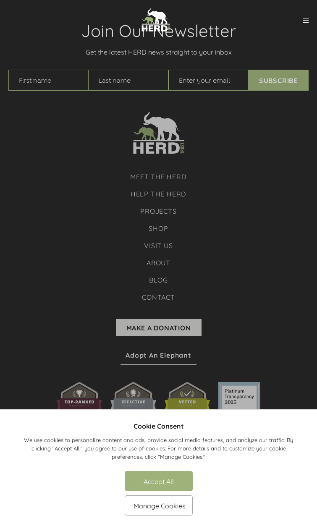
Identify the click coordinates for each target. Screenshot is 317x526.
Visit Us (158, 245)
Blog (158, 279)
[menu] (306, 20)
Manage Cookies (160, 505)
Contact (158, 296)
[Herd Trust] (155, 20)
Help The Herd (158, 193)
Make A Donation (158, 327)
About (158, 262)
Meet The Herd (158, 176)
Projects (158, 210)
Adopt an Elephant (158, 355)
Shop (158, 227)
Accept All (159, 480)
